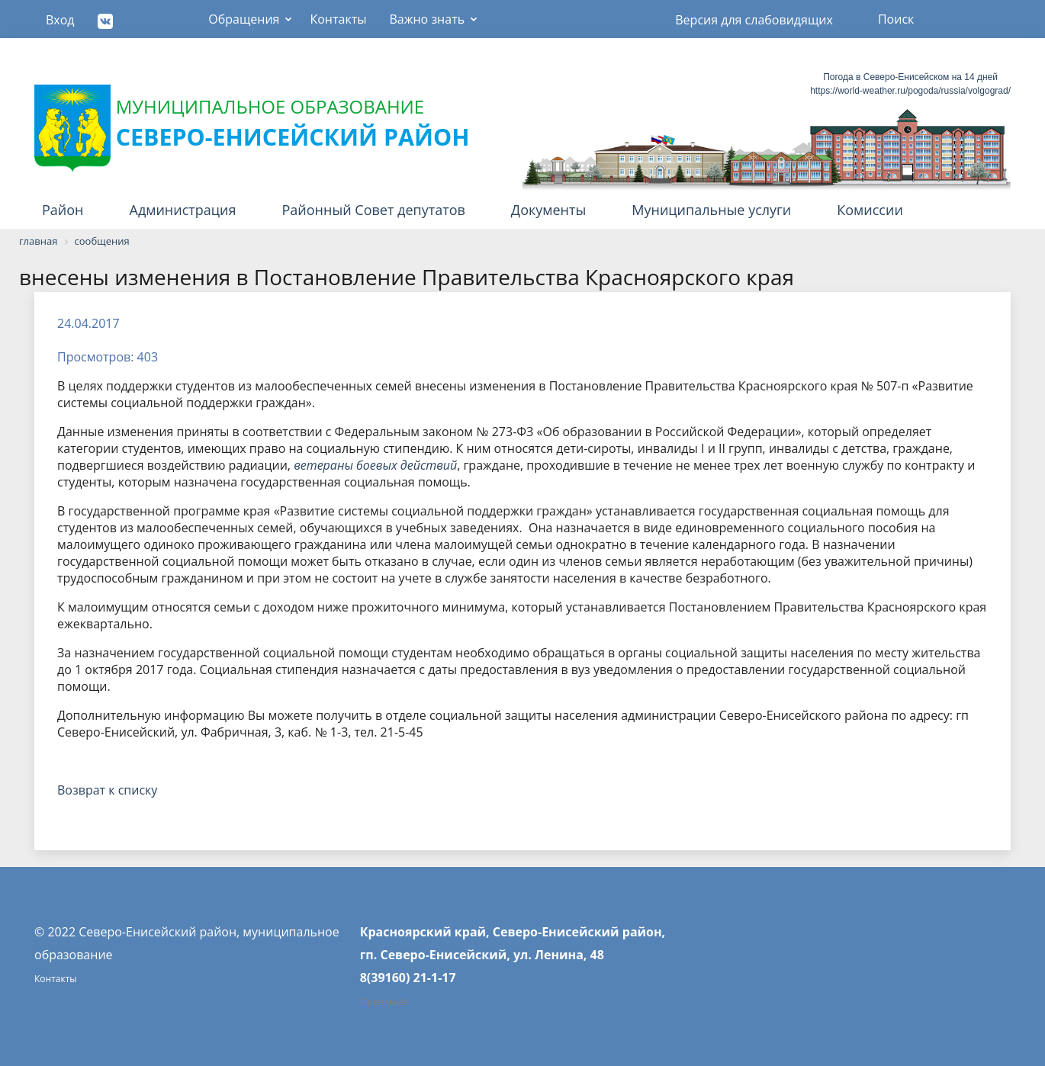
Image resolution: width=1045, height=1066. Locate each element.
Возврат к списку (107, 790)
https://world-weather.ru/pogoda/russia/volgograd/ (910, 90)
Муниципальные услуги (711, 210)
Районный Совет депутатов (373, 210)
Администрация (183, 210)
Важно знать (427, 19)
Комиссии (870, 210)
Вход (60, 19)
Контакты (338, 19)
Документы (548, 210)
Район (63, 210)
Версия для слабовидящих (754, 19)
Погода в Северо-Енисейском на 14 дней (910, 77)
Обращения (243, 19)
